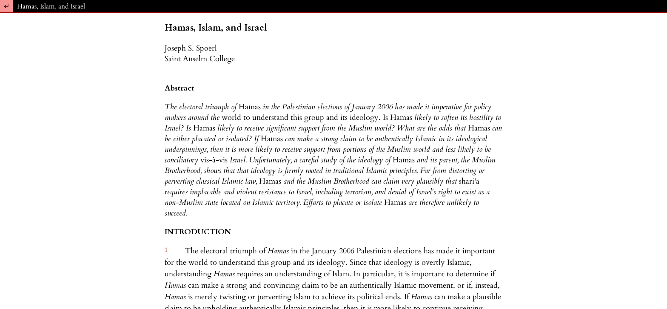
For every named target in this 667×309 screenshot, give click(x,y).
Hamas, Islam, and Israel (51, 6)
